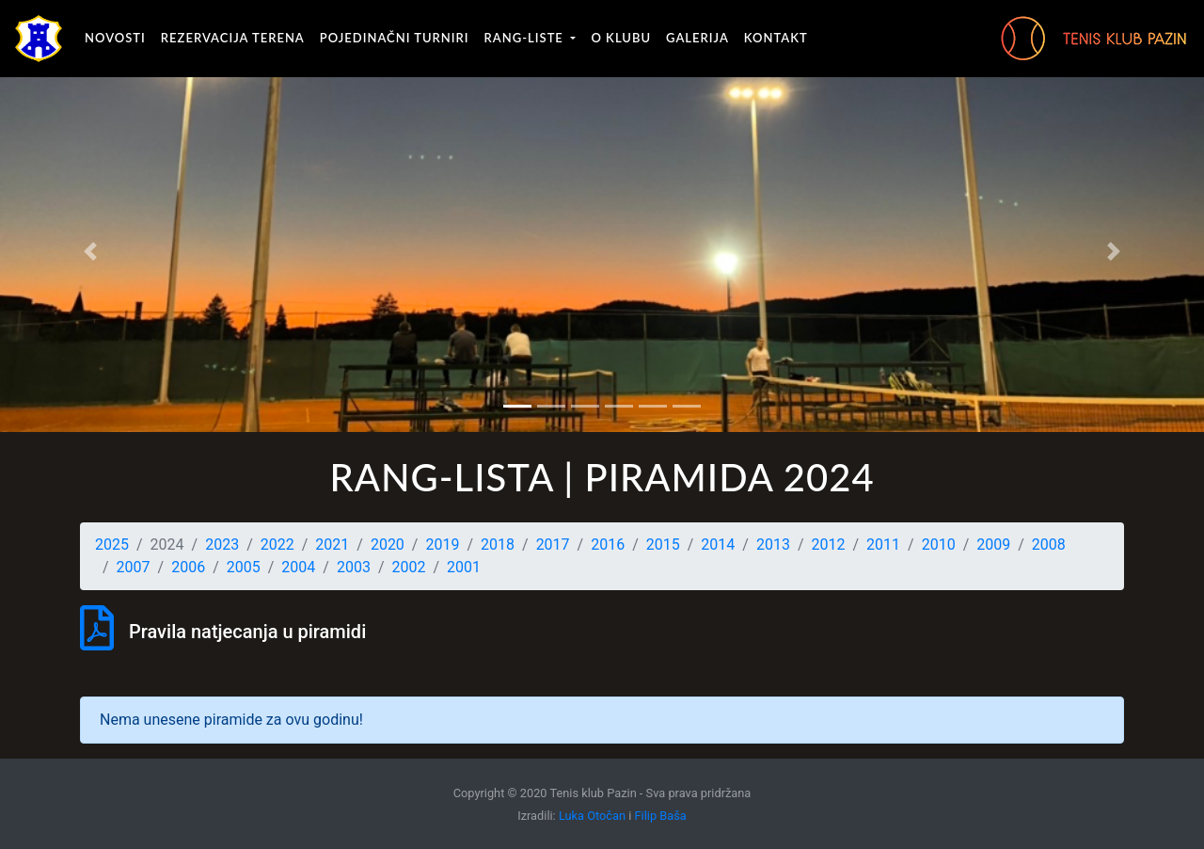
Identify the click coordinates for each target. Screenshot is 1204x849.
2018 (498, 544)
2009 (993, 544)
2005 (244, 567)
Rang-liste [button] (526, 37)
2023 (222, 544)
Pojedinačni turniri (394, 37)
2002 (409, 567)
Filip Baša (661, 816)
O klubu (621, 37)
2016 (608, 544)
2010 (939, 544)
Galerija (697, 37)
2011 (883, 544)
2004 (298, 567)
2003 (354, 567)
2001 (464, 567)
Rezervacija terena (233, 37)
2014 (718, 544)
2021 (332, 544)
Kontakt (776, 37)
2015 (663, 544)
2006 (188, 567)
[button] (90, 251)
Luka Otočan (592, 816)
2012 (829, 544)
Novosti (115, 37)
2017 (553, 544)
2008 (1049, 544)
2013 (773, 544)
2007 (133, 567)
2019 (442, 544)
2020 (387, 544)
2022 (277, 544)
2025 (112, 544)
